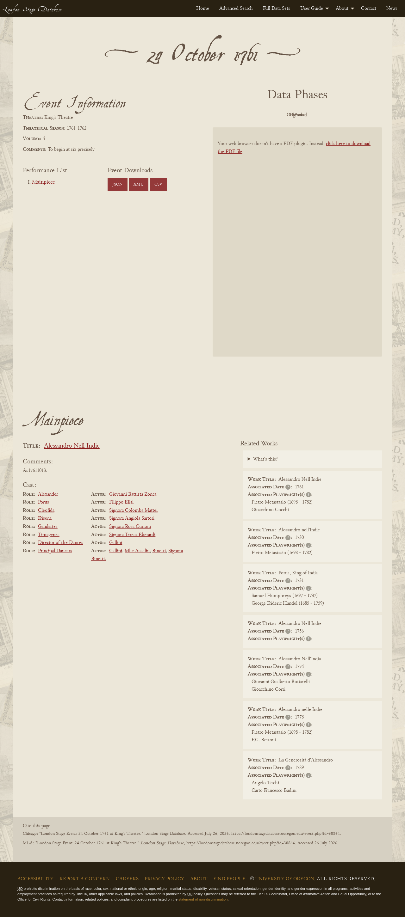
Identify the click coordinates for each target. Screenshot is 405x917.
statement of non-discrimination (202, 899)
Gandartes (48, 526)
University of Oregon (284, 879)
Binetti (159, 550)
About (342, 8)
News (391, 8)
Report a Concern (84, 879)
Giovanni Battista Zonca (132, 494)
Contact (368, 8)
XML (138, 184)
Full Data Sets (276, 8)
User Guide (311, 8)
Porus (43, 502)
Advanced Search (236, 8)
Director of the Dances (60, 542)
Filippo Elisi (121, 502)
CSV (158, 184)
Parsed (348, 115)
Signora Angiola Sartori (131, 518)
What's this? (265, 459)
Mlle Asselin (137, 550)
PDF (243, 115)
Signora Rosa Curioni (130, 526)
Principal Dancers (55, 550)
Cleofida (46, 510)
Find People (229, 879)
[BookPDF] (297, 250)
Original (278, 115)
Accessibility (35, 879)
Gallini (115, 542)
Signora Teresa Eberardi (132, 534)
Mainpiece (43, 182)
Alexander (48, 494)
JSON (117, 184)
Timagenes (48, 534)
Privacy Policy (164, 879)
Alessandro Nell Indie (72, 446)
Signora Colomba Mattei (133, 510)
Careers (127, 879)
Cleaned (313, 115)
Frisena (45, 518)
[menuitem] (202, 9)
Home (202, 8)
